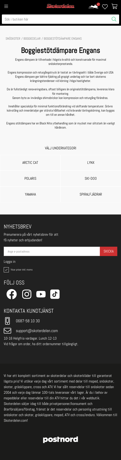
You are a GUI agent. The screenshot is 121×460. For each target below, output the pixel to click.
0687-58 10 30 (22, 321)
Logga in (9, 261)
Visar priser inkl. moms (18, 269)
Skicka (109, 251)
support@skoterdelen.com (31, 330)
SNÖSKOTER (13, 38)
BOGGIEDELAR (32, 38)
